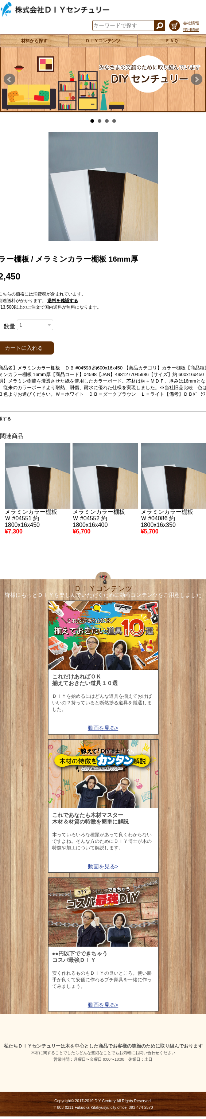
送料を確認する (62, 300)
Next (196, 79)
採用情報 (191, 29)
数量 (9, 326)
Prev (9, 79)
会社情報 (191, 23)
